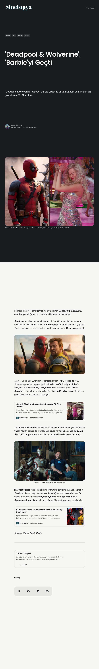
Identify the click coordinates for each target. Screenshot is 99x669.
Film (14, 35)
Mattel (27, 35)
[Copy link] (47, 591)
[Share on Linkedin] (38, 591)
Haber (8, 35)
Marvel (20, 35)
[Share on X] (19, 591)
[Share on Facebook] (28, 591)
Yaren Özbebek (16, 126)
